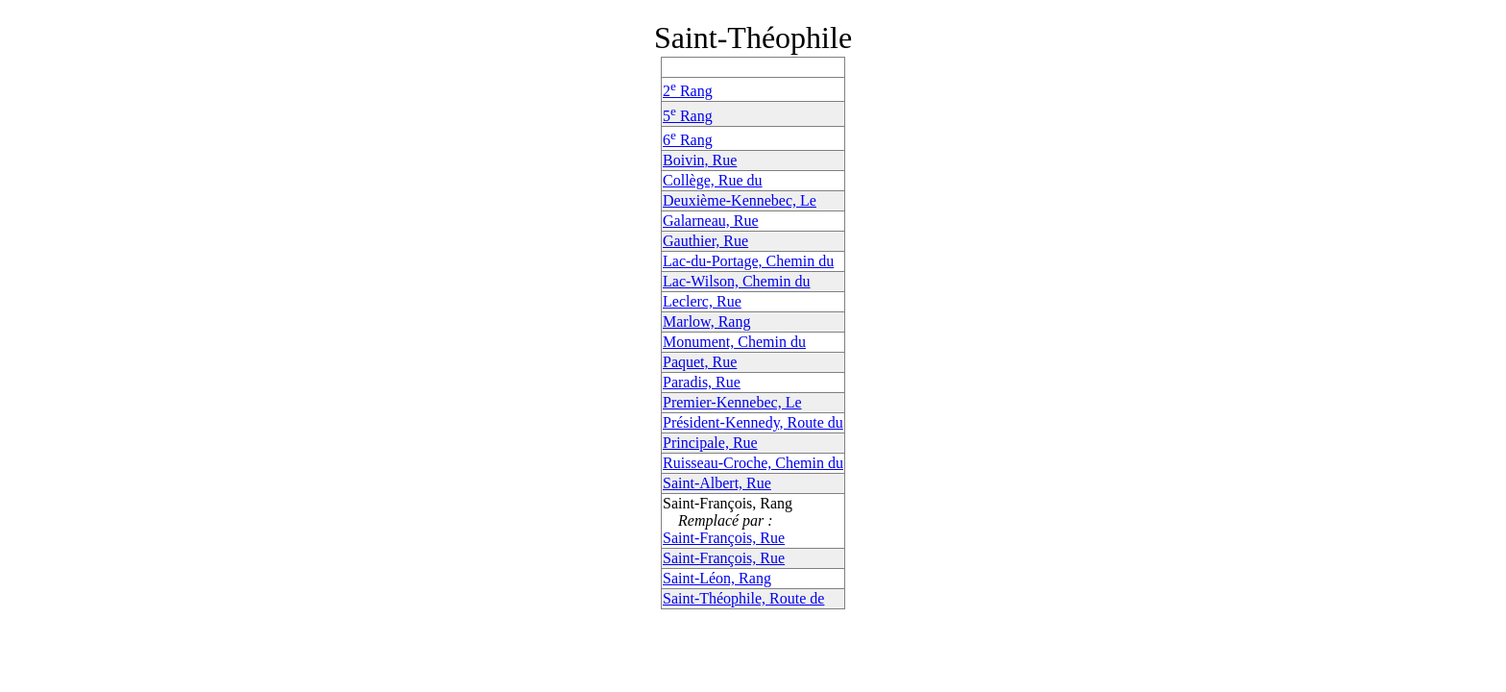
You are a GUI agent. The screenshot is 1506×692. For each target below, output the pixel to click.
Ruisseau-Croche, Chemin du (753, 463)
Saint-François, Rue (724, 538)
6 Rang (688, 140)
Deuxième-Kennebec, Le (739, 200)
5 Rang (688, 116)
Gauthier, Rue (705, 241)
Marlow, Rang (706, 321)
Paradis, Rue (702, 382)
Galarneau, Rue (711, 220)
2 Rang (688, 91)
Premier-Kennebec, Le (732, 402)
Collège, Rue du (713, 180)
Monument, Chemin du (734, 342)
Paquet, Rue (700, 362)
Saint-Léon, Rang (717, 578)
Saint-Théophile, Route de (743, 598)
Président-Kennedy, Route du (753, 422)
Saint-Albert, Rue (717, 483)
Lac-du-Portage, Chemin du (748, 261)
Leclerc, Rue (702, 301)
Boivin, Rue (700, 160)
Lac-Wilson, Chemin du (737, 281)
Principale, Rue (710, 442)
